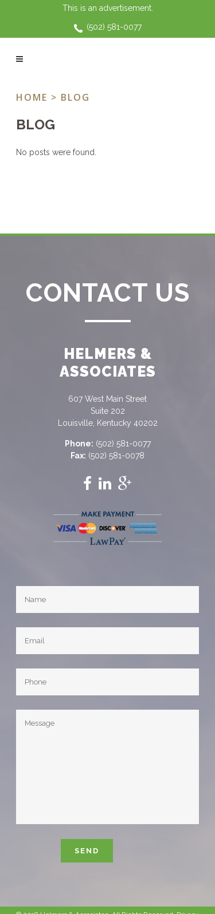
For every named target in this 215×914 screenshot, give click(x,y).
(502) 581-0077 (114, 26)
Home (32, 97)
